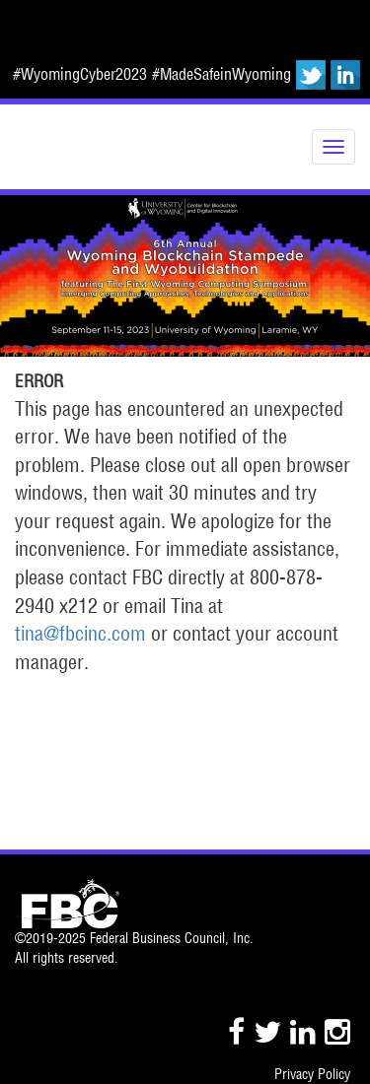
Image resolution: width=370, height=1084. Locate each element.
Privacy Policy (312, 1074)
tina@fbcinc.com (80, 633)
